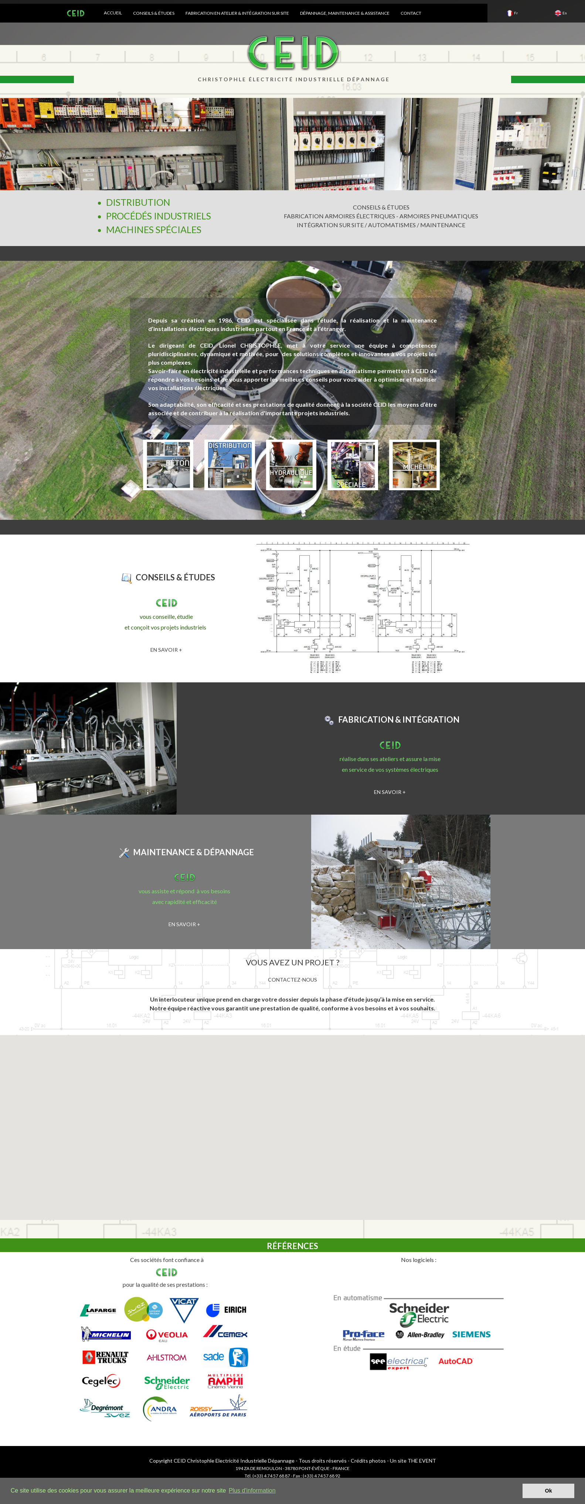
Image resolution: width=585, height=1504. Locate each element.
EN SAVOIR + (166, 650)
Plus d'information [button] (252, 1490)
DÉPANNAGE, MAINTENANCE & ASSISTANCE (345, 13)
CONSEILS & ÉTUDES (153, 13)
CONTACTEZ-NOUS (292, 979)
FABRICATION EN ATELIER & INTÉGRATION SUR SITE (237, 13)
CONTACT (411, 13)
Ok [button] (548, 1491)
